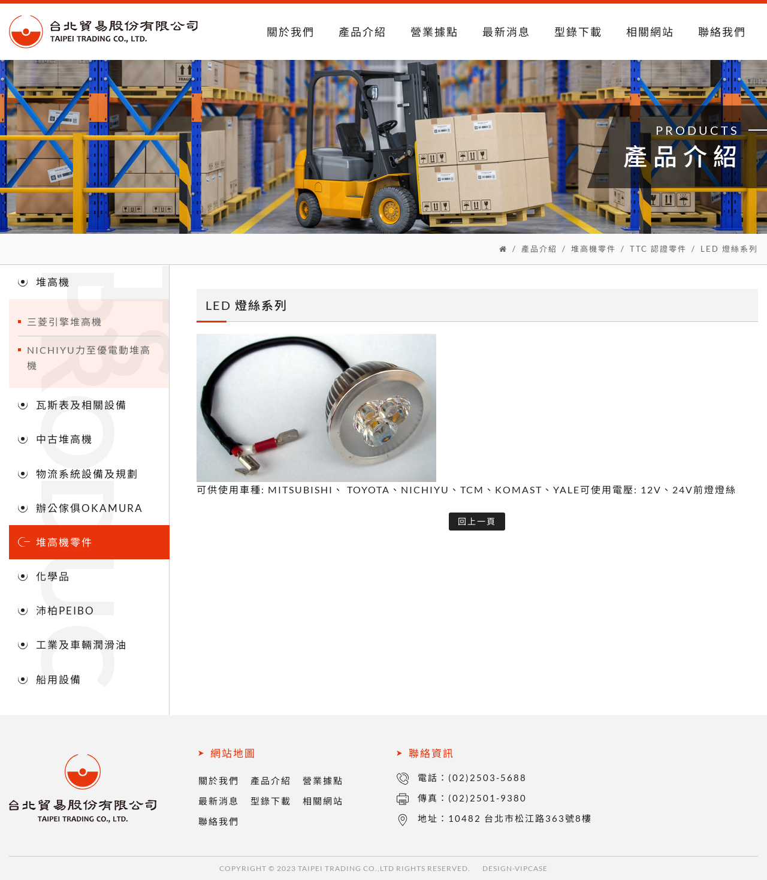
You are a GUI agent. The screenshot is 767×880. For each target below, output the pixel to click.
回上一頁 (477, 521)
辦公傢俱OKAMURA (89, 508)
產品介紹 (362, 31)
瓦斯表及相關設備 (81, 405)
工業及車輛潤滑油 (81, 644)
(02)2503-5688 (487, 777)
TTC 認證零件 (658, 249)
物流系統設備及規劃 (87, 474)
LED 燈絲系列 (729, 249)
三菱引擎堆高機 (64, 321)
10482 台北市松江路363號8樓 (520, 818)
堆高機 (53, 282)
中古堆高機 (64, 439)
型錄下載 (578, 31)
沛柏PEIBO (65, 610)
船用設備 (58, 679)
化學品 (53, 576)
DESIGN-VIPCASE (515, 868)
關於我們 (291, 31)
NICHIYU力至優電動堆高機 (89, 357)
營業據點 (434, 31)
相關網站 (650, 31)
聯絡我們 (722, 31)
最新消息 (506, 31)
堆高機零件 (593, 249)
